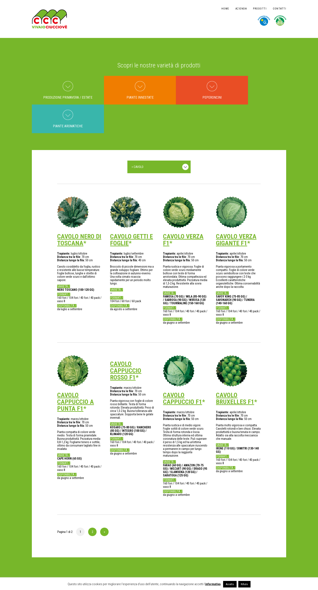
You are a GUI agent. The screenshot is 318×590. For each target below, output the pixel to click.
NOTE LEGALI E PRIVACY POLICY (50, 571)
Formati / (64, 266)
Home (225, 8)
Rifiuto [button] (244, 584)
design (277, 568)
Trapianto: (64, 225)
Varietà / (64, 258)
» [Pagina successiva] (104, 503)
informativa (213, 584)
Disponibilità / (67, 277)
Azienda (241, 8)
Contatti (279, 8)
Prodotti (260, 8)
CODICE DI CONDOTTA (84, 571)
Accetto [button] (230, 584)
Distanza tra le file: (69, 228)
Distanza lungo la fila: (71, 231)
